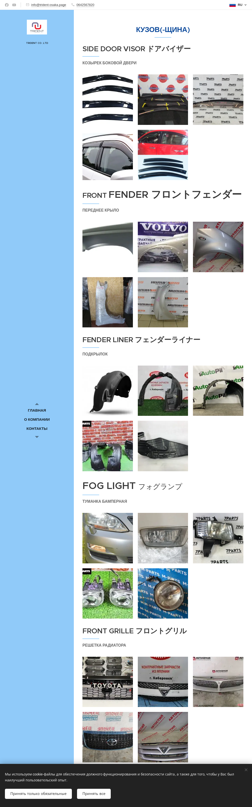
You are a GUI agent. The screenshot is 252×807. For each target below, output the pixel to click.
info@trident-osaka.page (48, 5)
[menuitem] (36, 410)
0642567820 (85, 5)
